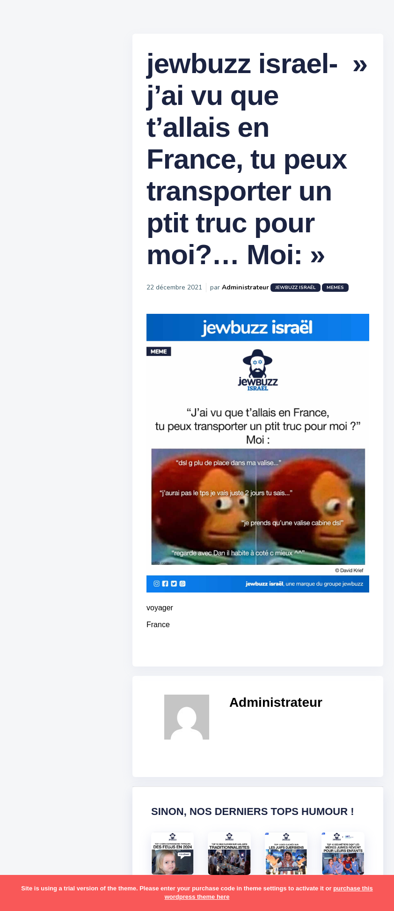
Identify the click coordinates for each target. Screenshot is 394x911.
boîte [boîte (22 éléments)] (30, 519)
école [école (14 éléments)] (67, 846)
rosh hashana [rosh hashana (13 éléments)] (43, 737)
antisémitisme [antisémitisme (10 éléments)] (44, 483)
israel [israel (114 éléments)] (65, 574)
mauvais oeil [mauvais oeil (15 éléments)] (42, 646)
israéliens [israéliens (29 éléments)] (37, 592)
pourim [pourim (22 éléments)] (69, 701)
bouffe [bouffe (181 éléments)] (78, 501)
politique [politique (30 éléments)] (36, 701)
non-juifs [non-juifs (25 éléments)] (36, 664)
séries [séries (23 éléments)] (32, 792)
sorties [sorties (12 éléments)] (33, 755)
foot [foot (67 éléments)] (29, 555)
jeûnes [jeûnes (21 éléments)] (71, 592)
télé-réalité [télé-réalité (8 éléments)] (40, 828)
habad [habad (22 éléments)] (54, 555)
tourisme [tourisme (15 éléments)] (36, 810)
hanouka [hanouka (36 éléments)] (35, 574)
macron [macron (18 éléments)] (66, 610)
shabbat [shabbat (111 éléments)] (86, 737)
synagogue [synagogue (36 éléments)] (65, 774)
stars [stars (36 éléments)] (95, 755)
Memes (343, 291)
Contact (33, 397)
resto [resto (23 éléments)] (62, 719)
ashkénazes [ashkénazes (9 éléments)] (41, 501)
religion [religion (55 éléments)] (33, 719)
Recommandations (53, 369)
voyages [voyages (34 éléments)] (36, 846)
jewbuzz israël (303, 291)
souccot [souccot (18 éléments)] (65, 755)
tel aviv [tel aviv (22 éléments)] (61, 792)
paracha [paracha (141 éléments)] (70, 664)
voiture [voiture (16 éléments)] (78, 828)
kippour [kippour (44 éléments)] (34, 610)
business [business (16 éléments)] (61, 519)
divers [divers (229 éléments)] (77, 537)
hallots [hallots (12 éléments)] (83, 555)
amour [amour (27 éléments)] (54, 464)
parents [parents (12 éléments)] (34, 683)
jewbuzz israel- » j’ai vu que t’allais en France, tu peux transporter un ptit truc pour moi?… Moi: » (254, 162)
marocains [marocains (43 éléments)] (72, 628)
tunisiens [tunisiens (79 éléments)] (73, 810)
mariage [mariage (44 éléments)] (35, 628)
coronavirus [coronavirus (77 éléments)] (40, 537)
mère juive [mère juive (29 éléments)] (87, 646)
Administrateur (253, 290)
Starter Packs (44, 341)
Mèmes (33, 327)
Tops (28, 355)
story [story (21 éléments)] (30, 774)
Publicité (35, 383)
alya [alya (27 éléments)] (28, 464)
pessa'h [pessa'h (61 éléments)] (67, 683)
